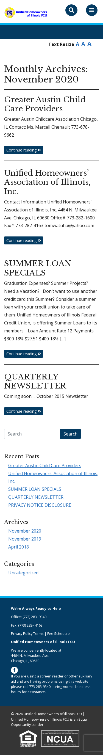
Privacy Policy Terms (27, 633)
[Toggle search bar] (71, 10)
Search (70, 434)
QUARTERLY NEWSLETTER (35, 497)
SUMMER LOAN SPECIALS (34, 489)
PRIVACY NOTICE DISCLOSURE (39, 505)
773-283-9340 (40, 686)
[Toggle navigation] (92, 10)
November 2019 (24, 539)
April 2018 (18, 547)
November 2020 (24, 531)
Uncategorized (23, 573)
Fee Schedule (58, 633)
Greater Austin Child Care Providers (44, 465)
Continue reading (23, 150)
